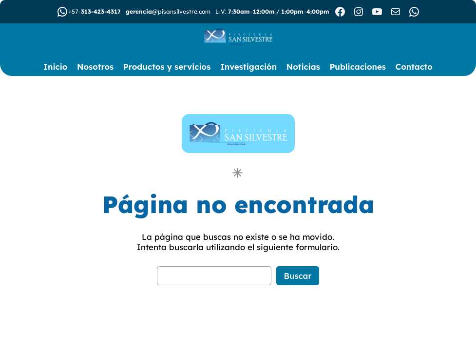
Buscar (298, 276)
